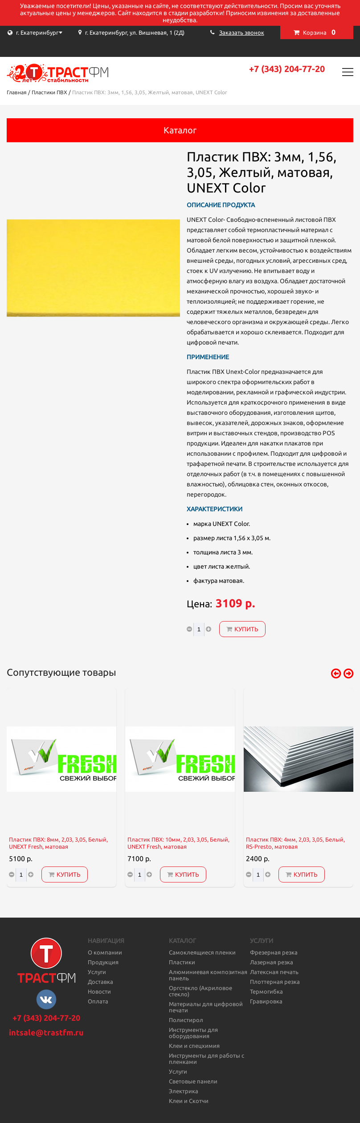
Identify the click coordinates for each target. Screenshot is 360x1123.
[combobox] (51, 32)
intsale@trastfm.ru (46, 1032)
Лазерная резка (271, 962)
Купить (242, 629)
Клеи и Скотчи (189, 1101)
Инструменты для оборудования (193, 1033)
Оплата (98, 1001)
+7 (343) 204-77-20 (287, 69)
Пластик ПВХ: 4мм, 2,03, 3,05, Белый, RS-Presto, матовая (295, 843)
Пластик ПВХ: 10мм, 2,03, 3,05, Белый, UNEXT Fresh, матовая (178, 843)
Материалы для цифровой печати (206, 1007)
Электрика (183, 1091)
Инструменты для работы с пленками (206, 1058)
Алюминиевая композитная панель (208, 975)
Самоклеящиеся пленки (202, 952)
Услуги (97, 972)
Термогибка (266, 991)
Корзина (319, 32)
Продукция (103, 962)
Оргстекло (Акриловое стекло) (200, 991)
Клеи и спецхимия (194, 1046)
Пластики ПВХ (49, 92)
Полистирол (186, 1020)
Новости (99, 991)
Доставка (100, 982)
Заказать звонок (241, 32)
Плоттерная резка (275, 982)
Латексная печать (274, 972)
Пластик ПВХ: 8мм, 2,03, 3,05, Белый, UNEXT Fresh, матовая (58, 843)
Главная (17, 92)
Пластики (182, 962)
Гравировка (266, 1001)
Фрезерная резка (274, 952)
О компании (105, 952)
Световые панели (193, 1081)
